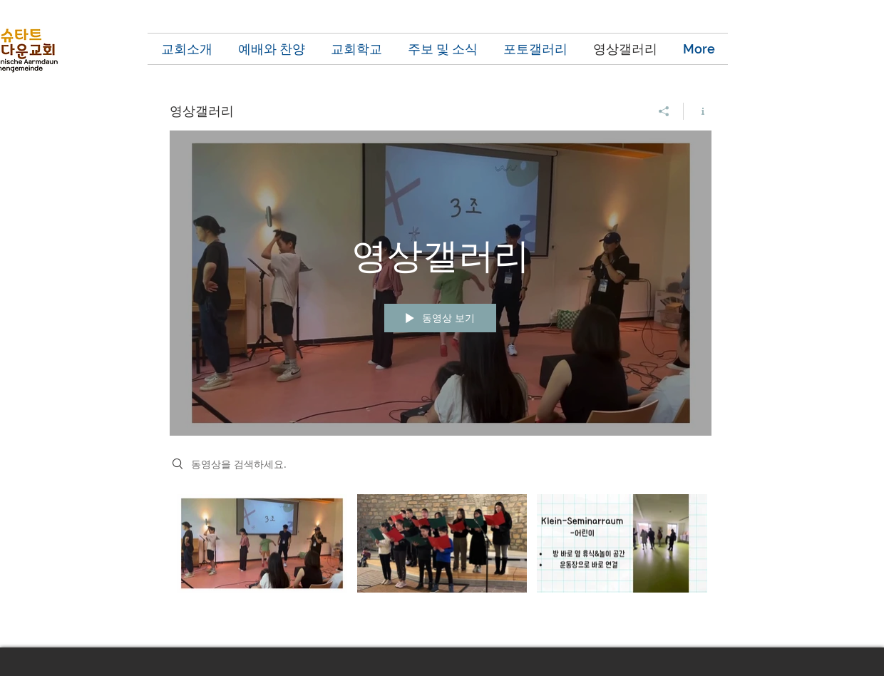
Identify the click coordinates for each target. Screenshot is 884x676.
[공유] (664, 111)
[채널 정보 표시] (697, 111)
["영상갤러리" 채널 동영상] (441, 560)
